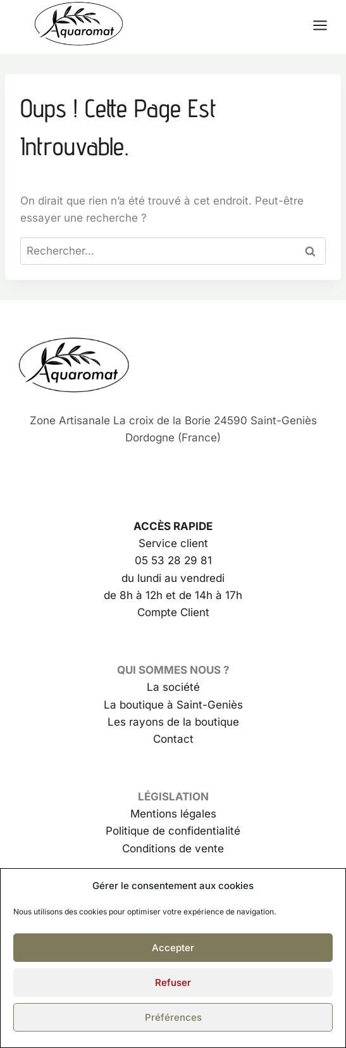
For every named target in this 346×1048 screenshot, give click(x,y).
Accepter (173, 948)
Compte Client (173, 612)
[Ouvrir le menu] (326, 25)
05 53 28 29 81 (173, 560)
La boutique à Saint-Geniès (173, 704)
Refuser (173, 982)
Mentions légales (173, 813)
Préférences (173, 1017)
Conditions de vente (173, 848)
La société (173, 687)
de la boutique (201, 722)
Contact (173, 739)
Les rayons (136, 722)
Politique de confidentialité (173, 830)
